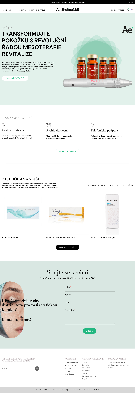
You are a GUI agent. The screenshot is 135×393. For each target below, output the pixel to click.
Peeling (111, 185)
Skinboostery (121, 185)
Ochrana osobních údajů (116, 362)
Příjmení (68, 295)
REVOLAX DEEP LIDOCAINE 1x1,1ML (103, 238)
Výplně (130, 185)
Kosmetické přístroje (37, 10)
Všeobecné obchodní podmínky (119, 365)
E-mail (67, 302)
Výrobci (121, 10)
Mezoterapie (102, 185)
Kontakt (131, 2)
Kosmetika (22, 10)
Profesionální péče (9, 10)
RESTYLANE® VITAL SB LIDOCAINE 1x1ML (60, 238)
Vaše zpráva (70, 310)
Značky (113, 10)
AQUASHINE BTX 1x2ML (10, 238)
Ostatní (84, 379)
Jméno (68, 287)
